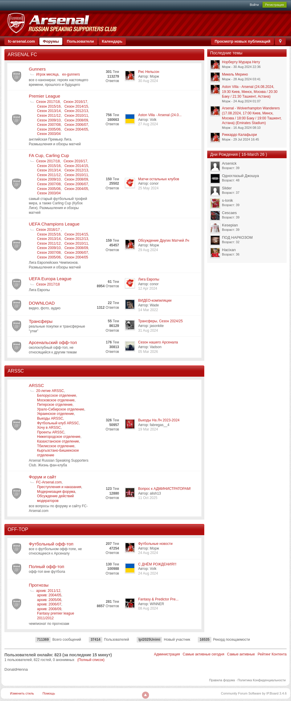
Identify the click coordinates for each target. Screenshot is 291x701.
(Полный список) (91, 660)
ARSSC (16, 370)
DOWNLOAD (42, 303)
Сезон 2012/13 (76, 111)
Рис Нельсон (148, 72)
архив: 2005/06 (49, 600)
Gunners (37, 68)
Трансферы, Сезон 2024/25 (160, 321)
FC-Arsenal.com (49, 482)
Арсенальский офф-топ (53, 342)
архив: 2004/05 (49, 595)
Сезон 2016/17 (75, 102)
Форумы (51, 41)
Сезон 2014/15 (76, 106)
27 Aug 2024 (148, 124)
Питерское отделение (55, 405)
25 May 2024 (148, 188)
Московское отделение (56, 400)
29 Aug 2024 (148, 250)
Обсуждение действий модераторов (55, 498)
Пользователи (80, 41)
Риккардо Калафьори (239, 135)
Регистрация (274, 4)
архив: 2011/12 (48, 591)
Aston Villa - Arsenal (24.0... (160, 115)
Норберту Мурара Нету (241, 62)
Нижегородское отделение (58, 437)
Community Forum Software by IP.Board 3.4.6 (254, 693)
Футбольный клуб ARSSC (58, 423)
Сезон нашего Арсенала (158, 342)
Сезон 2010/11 (76, 116)
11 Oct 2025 (147, 498)
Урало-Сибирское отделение (60, 409)
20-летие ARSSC (50, 391)
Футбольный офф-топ (51, 543)
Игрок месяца (47, 74)
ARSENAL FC (22, 54)
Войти (254, 4)
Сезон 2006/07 (76, 125)
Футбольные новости (155, 544)
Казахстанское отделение (58, 441)
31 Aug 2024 (148, 330)
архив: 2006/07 (49, 604)
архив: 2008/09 (49, 609)
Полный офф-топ (46, 566)
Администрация (167, 654)
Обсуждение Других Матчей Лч (163, 240)
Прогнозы (38, 585)
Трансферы (41, 321)
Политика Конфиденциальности (262, 680)
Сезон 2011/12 (49, 116)
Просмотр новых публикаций (242, 41)
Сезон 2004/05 (76, 129)
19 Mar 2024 (148, 429)
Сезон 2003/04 (49, 134)
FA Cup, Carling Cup (49, 155)
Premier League (44, 96)
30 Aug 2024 (148, 81)
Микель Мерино (235, 74)
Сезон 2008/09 (76, 120)
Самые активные (241, 654)
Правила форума (222, 680)
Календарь (112, 41)
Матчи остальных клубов (158, 179)
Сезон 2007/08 (49, 125)
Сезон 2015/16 (49, 106)
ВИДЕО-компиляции (154, 300)
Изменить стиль (22, 693)
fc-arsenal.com (21, 41)
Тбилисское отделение (55, 446)
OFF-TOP (18, 529)
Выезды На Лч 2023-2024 (159, 420)
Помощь (49, 693)
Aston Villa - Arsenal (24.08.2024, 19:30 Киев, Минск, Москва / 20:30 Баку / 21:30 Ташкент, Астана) (249, 92)
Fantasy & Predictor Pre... (158, 599)
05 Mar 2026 (148, 352)
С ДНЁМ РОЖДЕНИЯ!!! (157, 564)
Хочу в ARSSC (49, 427)
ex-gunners (71, 74)
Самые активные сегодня (203, 654)
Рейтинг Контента (272, 654)
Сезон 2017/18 (48, 102)
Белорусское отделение (56, 395)
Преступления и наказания (59, 487)
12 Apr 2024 (147, 288)
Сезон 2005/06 (49, 129)
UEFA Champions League (54, 223)
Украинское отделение (55, 414)
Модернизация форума (56, 492)
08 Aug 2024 (148, 608)
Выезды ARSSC (50, 418)
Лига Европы (148, 279)
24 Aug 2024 (148, 553)
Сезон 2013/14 (49, 111)
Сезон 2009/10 (49, 120)
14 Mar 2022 (148, 310)
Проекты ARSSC (50, 432)
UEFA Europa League (50, 278)
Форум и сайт (42, 476)
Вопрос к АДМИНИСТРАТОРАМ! (164, 489)
